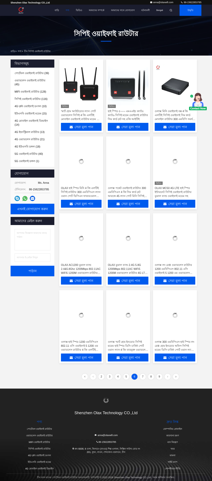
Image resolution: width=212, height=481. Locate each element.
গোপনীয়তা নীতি (173, 468)
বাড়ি (57, 10)
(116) (31, 99)
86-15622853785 (191, 2)
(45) (30, 82)
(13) (30, 132)
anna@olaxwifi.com (162, 2)
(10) (31, 106)
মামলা (172, 455)
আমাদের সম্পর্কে (96, 10)
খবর (173, 448)
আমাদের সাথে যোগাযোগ (123, 10)
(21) (30, 139)
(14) (31, 122)
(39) (32, 73)
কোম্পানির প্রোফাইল (172, 429)
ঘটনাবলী (145, 10)
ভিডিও (79, 10)
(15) (31, 113)
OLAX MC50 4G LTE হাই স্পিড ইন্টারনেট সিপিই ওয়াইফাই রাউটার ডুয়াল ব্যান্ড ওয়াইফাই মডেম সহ (173, 192)
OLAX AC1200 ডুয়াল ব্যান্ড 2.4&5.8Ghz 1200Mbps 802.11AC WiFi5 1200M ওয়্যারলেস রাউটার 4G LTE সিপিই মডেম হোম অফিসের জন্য (81, 273)
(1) (27, 161)
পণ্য (67, 10)
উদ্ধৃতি (190, 10)
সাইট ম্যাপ (172, 462)
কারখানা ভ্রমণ (172, 435)
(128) (30, 91)
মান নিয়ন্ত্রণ (172, 442)
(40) (29, 153)
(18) (27, 146)
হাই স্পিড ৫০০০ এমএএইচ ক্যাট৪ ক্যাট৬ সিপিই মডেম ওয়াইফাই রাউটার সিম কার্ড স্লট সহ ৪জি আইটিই (128, 115)
